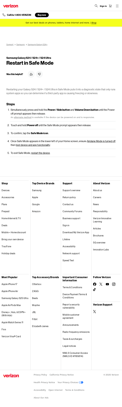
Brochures (98, 235)
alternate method (22, 117)
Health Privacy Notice (44, 382)
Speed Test (68, 260)
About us (97, 190)
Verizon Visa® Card (11, 336)
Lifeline (66, 239)
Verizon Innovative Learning (102, 220)
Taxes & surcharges (72, 339)
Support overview (71, 190)
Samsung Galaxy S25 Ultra (15, 298)
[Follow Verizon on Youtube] (107, 284)
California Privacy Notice (62, 375)
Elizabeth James (40, 326)
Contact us (68, 204)
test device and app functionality (33, 144)
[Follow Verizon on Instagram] (113, 284)
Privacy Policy (40, 375)
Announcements (71, 325)
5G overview (99, 242)
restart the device (40, 152)
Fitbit (34, 319)
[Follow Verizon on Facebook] (94, 284)
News (96, 204)
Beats (35, 298)
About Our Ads (41, 397)
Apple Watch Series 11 (12, 322)
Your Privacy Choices (70, 382)
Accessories (8, 197)
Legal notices (69, 346)
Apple (35, 197)
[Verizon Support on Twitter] (94, 311)
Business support (71, 218)
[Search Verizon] (96, 5)
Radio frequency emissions (76, 332)
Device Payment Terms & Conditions (75, 296)
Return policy (69, 197)
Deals (4, 225)
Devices (6, 190)
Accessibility (69, 246)
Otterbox (36, 284)
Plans (4, 204)
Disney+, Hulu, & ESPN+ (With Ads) (14, 314)
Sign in (66, 225)
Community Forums (72, 211)
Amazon (36, 211)
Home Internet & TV (11, 218)
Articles (97, 228)
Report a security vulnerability (71, 306)
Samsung (37, 190)
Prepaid (6, 211)
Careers (97, 197)
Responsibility (100, 211)
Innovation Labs (101, 249)
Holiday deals (8, 253)
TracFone (6, 246)
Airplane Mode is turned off (101, 141)
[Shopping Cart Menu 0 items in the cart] (110, 5)
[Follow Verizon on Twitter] (101, 284)
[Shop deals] (93, 23)
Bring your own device (13, 239)
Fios (4, 329)
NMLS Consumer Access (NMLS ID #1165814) (75, 354)
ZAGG (35, 291)
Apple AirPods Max (11, 305)
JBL (34, 312)
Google (36, 204)
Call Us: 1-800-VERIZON (19, 15)
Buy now (42, 15)
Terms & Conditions (72, 287)
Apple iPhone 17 (9, 284)
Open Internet (55, 390)
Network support (71, 253)
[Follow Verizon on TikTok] (94, 289)
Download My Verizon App (76, 232)
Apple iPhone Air (10, 291)
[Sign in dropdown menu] (103, 6)
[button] (31, 74)
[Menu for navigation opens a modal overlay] (117, 5)
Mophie (36, 305)
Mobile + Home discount (14, 232)
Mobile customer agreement (71, 316)
